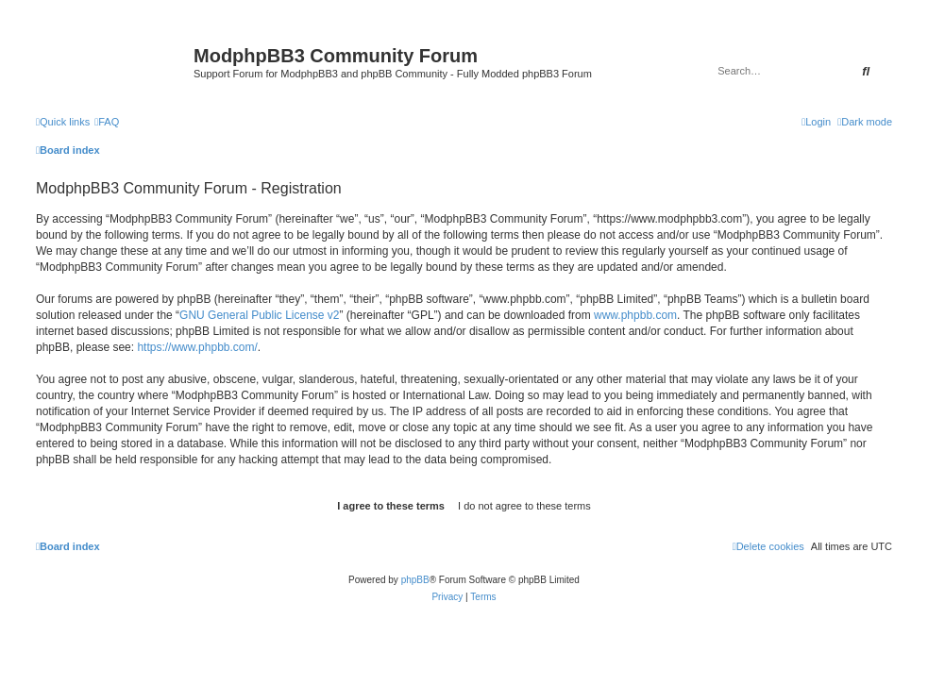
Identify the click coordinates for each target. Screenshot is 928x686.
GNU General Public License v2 (259, 315)
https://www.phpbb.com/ (197, 347)
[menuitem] (106, 121)
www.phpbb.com (635, 315)
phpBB (415, 580)
